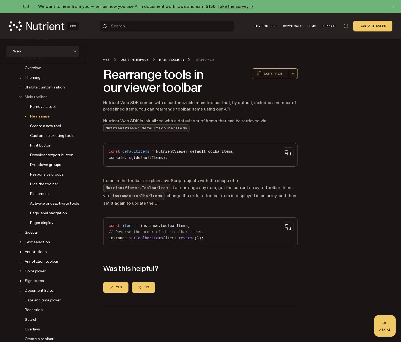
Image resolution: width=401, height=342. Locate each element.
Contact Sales (373, 25)
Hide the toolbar (44, 184)
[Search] (167, 26)
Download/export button (51, 155)
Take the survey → (235, 6)
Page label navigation (48, 213)
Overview (33, 67)
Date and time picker (43, 300)
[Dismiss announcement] (393, 6)
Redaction (34, 309)
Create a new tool (45, 126)
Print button (40, 145)
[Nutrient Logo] (44, 26)
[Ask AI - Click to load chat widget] (385, 326)
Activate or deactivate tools (54, 203)
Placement (39, 193)
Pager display (41, 222)
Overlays (32, 329)
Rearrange (40, 116)
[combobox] (293, 73)
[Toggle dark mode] (346, 26)
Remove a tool (43, 106)
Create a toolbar (39, 338)
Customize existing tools (52, 135)
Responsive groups (47, 174)
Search (31, 319)
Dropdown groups (45, 164)
